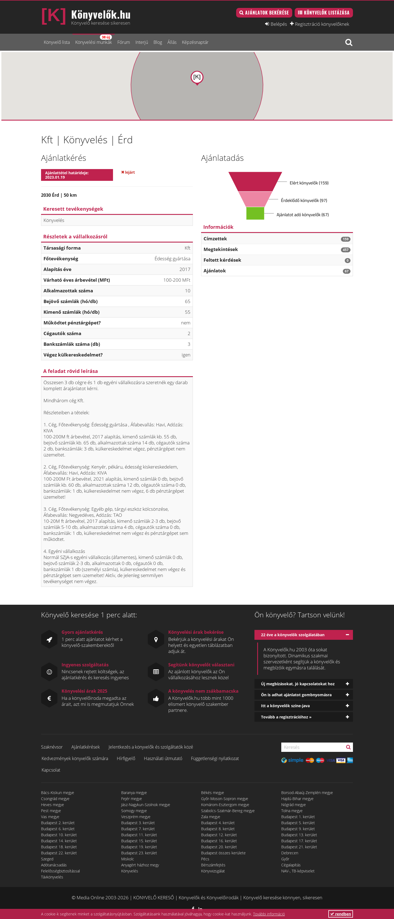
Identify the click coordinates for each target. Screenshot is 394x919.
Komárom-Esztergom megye (225, 804)
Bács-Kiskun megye (57, 792)
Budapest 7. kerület (138, 828)
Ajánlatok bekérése (267, 12)
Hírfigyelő (126, 758)
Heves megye (52, 804)
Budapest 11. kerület (139, 834)
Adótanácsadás (54, 864)
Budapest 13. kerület (299, 834)
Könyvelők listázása (327, 12)
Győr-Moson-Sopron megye (224, 798)
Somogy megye (134, 810)
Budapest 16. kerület (219, 840)
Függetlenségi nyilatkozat (215, 758)
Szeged (47, 858)
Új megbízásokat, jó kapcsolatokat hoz (298, 683)
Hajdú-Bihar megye (297, 798)
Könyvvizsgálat (213, 871)
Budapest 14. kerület (59, 840)
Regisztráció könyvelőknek (322, 23)
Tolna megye (292, 810)
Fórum (123, 42)
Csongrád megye (55, 798)
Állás (171, 42)
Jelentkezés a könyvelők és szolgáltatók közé (151, 747)
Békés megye (212, 792)
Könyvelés (129, 871)
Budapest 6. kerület (58, 828)
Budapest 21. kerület (299, 846)
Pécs (205, 858)
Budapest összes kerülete (223, 852)
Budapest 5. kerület (298, 822)
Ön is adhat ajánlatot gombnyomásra (296, 694)
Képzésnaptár (195, 42)
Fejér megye (131, 798)
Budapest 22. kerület (59, 852)
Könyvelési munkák (93, 40)
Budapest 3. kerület (138, 822)
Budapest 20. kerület (219, 846)
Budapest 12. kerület (219, 834)
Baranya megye (134, 792)
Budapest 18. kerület (59, 846)
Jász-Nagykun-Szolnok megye (145, 804)
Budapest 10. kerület (59, 834)
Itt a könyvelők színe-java (285, 705)
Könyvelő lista (57, 42)
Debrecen (289, 852)
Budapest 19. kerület (139, 846)
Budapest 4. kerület (218, 822)
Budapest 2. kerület (58, 822)
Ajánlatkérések (85, 747)
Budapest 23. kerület (139, 852)
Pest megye (51, 810)
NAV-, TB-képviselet (298, 871)
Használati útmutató (163, 758)
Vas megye (50, 816)
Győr (285, 858)
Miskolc (127, 858)
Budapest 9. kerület (298, 828)
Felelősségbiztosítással (60, 871)
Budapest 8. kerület (218, 828)
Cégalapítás (291, 864)
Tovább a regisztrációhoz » (286, 717)
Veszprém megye (135, 816)
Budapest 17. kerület (299, 840)
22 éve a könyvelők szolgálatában (293, 634)
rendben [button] (340, 914)
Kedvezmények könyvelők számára (75, 758)
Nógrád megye (293, 804)
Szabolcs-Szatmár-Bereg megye (228, 810)
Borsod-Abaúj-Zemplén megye (307, 792)
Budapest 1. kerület (298, 816)
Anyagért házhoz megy (140, 864)
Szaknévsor (52, 747)
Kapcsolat (51, 770)
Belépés (279, 23)
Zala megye (210, 816)
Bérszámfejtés (213, 864)
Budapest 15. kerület (139, 840)
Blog (157, 42)
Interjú (141, 42)
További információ (269, 914)
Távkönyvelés (52, 877)
